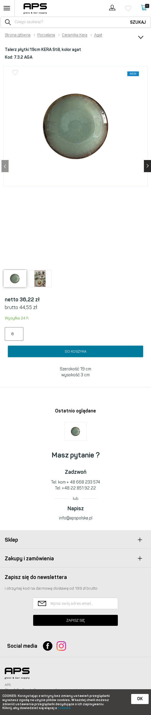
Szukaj (138, 22)
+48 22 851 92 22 (79, 488)
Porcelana (46, 35)
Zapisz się (75, 620)
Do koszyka (75, 351)
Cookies (64, 708)
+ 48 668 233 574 (83, 482)
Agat (98, 35)
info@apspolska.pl (75, 518)
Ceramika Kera (74, 35)
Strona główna (17, 35)
